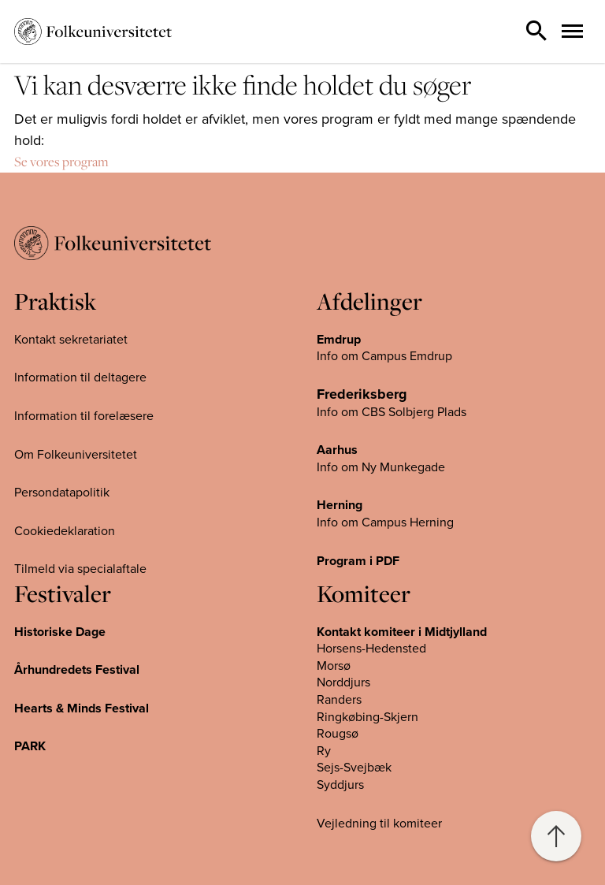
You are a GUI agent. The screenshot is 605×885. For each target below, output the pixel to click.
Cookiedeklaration (64, 531)
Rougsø (337, 734)
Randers (339, 700)
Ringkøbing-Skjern (367, 717)
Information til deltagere (80, 377)
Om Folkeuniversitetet (75, 455)
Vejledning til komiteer (379, 823)
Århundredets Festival (76, 670)
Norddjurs (343, 682)
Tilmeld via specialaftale (80, 569)
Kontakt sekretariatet (71, 340)
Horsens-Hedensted (371, 648)
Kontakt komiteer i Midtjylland (402, 632)
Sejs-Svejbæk (354, 767)
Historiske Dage (60, 632)
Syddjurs (340, 785)
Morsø (334, 666)
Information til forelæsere (84, 416)
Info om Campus (363, 522)
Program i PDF (358, 561)
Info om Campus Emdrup (384, 356)
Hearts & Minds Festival (81, 708)
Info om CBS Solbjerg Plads (391, 412)
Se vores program (61, 161)
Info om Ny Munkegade (381, 467)
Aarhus (337, 450)
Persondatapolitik (61, 492)
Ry (324, 751)
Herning (339, 505)
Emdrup (339, 340)
